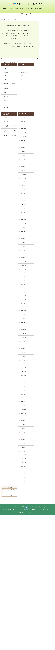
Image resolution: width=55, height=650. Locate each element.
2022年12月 (52, 309)
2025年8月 (52, 145)
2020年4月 (52, 394)
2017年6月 (52, 548)
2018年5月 (52, 490)
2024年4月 (52, 225)
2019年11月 (52, 410)
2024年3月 (52, 230)
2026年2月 (52, 113)
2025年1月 (52, 182)
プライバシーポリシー (45, 89)
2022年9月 (52, 325)
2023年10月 (52, 256)
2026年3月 (52, 108)
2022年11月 (52, 315)
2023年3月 (52, 294)
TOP (1, 19)
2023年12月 (52, 246)
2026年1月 (52, 118)
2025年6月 (52, 156)
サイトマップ (45, 95)
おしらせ (29, 10)
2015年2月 (52, 617)
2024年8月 (52, 203)
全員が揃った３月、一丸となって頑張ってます (45, 125)
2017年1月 (52, 575)
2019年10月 (52, 416)
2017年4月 (52, 559)
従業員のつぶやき (52, 35)
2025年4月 (52, 166)
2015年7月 (52, 607)
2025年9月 (52, 140)
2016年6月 (52, 601)
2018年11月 (52, 463)
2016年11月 (52, 585)
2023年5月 (52, 283)
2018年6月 (52, 485)
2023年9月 (52, 262)
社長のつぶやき (7, 19)
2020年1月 (52, 400)
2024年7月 (52, 209)
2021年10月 (52, 363)
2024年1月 (52, 240)
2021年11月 (52, 357)
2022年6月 (52, 341)
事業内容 (16, 8)
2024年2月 (52, 235)
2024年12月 (52, 187)
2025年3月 (52, 171)
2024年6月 (52, 214)
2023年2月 (52, 299)
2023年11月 (52, 251)
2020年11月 (52, 378)
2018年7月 (52, 479)
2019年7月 (52, 426)
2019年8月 (52, 421)
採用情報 (41, 10)
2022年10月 (52, 320)
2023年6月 (52, 278)
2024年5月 (52, 219)
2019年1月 (52, 453)
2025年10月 (52, 134)
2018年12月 (52, 458)
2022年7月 (52, 336)
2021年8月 (52, 368)
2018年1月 (52, 511)
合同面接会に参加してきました (45, 146)
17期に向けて (45, 116)
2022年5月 (52, 347)
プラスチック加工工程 (20, 10)
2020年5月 (52, 389)
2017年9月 (52, 532)
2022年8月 (52, 331)
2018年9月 (52, 474)
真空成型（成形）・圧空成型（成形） (34, 8)
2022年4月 (52, 352)
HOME (4, 8)
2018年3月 (52, 501)
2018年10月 (52, 469)
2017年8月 (52, 538)
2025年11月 (52, 129)
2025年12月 (52, 124)
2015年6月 (52, 612)
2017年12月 (52, 516)
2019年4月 (52, 442)
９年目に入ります (34, 58)
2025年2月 (52, 177)
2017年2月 (52, 570)
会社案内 (10, 8)
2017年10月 (52, 527)
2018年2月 (52, 506)
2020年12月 (52, 373)
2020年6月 (52, 384)
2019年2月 (52, 447)
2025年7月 (52, 150)
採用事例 (35, 10)
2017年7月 (52, 543)
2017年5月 (52, 554)
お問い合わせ (48, 10)
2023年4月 (52, 288)
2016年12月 (52, 580)
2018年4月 (52, 495)
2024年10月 (52, 193)
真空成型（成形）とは (8, 10)
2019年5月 (52, 437)
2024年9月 (52, 198)
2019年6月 (52, 432)
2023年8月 (52, 267)
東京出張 (3, 58)
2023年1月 (52, 304)
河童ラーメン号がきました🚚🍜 (45, 136)
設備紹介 (22, 8)
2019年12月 (52, 405)
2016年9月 (52, 596)
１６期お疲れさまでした (45, 109)
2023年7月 (52, 272)
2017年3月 (52, 564)
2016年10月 (52, 591)
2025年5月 (52, 161)
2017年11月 (52, 522)
